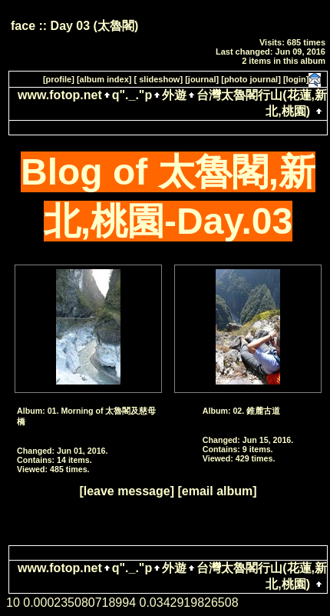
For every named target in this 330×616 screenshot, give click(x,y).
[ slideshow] (158, 79)
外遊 (174, 95)
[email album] (216, 491)
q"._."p (132, 95)
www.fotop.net (60, 95)
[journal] (202, 79)
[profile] (58, 79)
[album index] (104, 79)
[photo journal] (251, 79)
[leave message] (126, 491)
